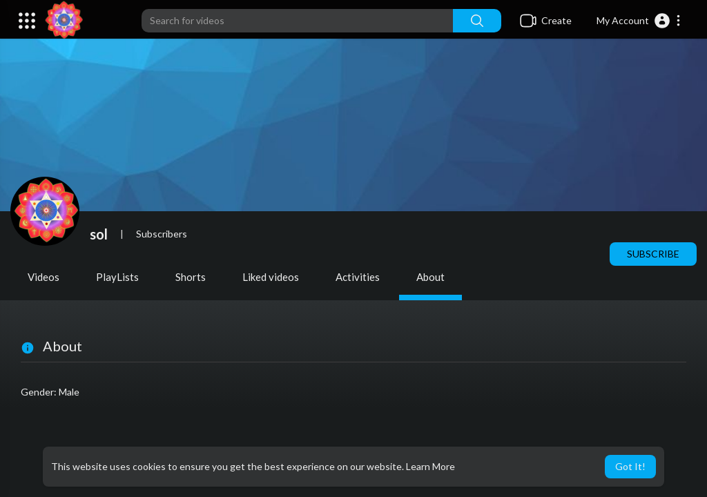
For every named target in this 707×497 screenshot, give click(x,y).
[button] (639, 21)
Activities (358, 277)
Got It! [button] (630, 466)
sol (99, 234)
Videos (43, 277)
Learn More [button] (430, 466)
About (430, 277)
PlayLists (117, 277)
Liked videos (270, 277)
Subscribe (653, 254)
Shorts (190, 277)
